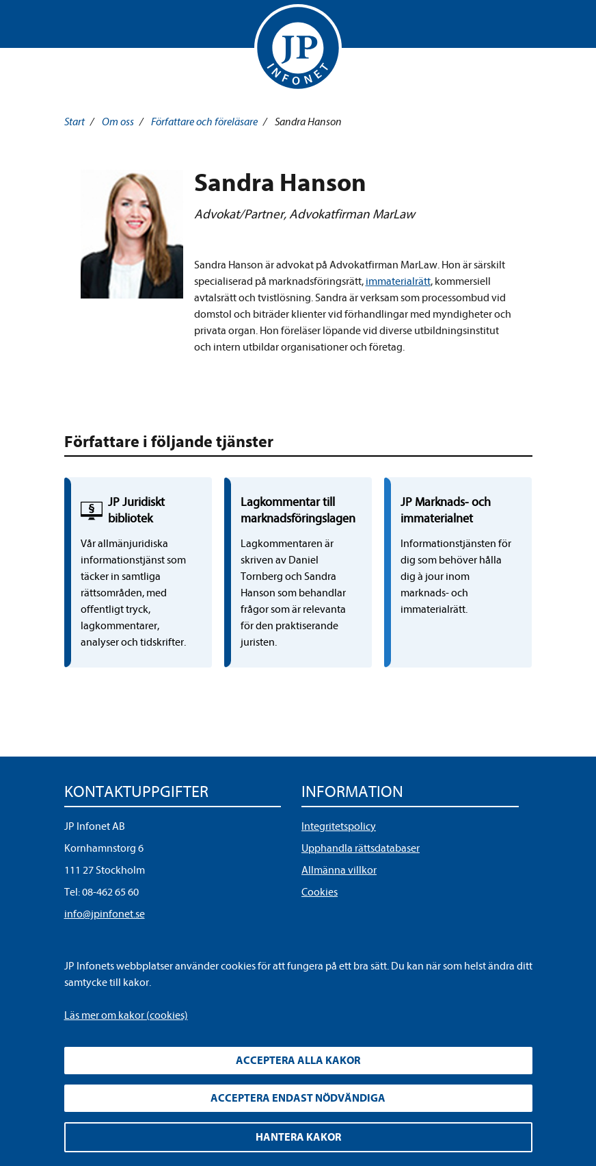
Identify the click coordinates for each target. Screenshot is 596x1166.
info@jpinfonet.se (104, 914)
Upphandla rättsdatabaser (360, 848)
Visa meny (76, 27)
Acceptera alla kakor (298, 1060)
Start (74, 122)
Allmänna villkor (339, 870)
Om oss (118, 122)
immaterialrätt (398, 281)
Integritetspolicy (338, 826)
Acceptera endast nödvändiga (298, 1098)
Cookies (319, 892)
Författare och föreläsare (204, 122)
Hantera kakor (298, 1137)
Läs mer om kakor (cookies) (126, 1015)
